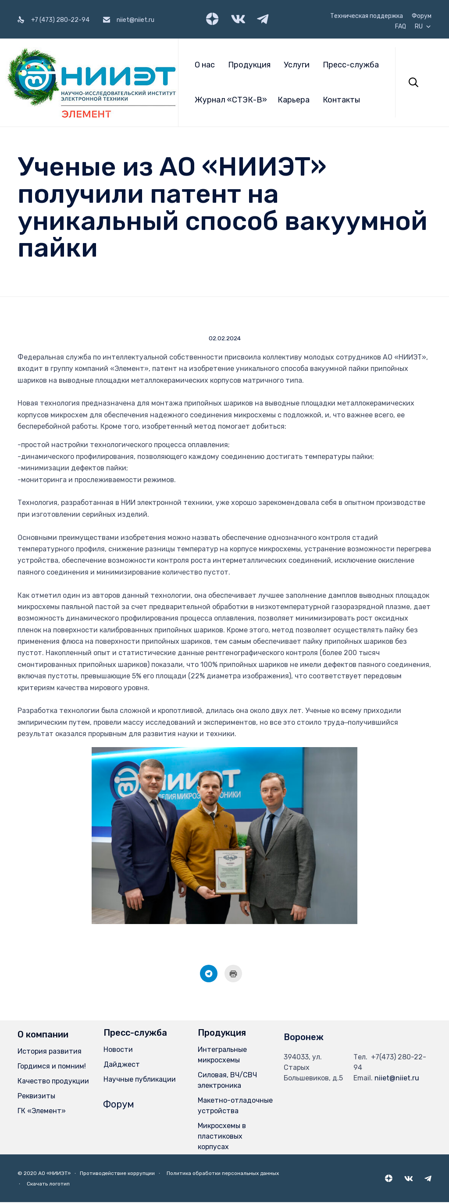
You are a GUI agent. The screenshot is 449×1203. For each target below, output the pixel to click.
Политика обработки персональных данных (223, 1174)
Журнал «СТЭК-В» (231, 100)
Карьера (294, 100)
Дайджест (121, 1065)
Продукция (249, 65)
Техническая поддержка (366, 16)
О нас (205, 65)
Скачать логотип (48, 1185)
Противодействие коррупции (117, 1174)
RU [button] (423, 27)
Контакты (341, 100)
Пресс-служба (351, 65)
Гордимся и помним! (52, 1067)
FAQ (400, 27)
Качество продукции (53, 1082)
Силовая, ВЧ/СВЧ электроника (227, 1081)
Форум (421, 16)
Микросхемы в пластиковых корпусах (222, 1137)
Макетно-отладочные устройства (235, 1106)
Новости (118, 1050)
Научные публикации (139, 1080)
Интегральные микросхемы (222, 1055)
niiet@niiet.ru (396, 1079)
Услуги (297, 65)
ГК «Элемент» (42, 1112)
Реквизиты (36, 1097)
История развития (50, 1052)
